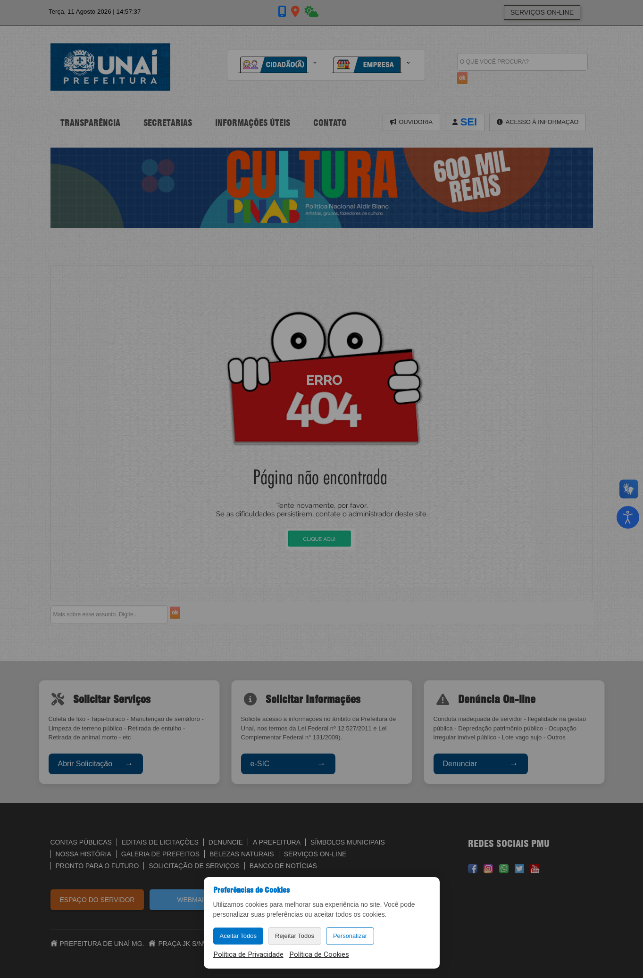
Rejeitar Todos (294, 935)
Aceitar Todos (238, 935)
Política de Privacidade (248, 954)
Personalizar (350, 935)
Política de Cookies (319, 954)
